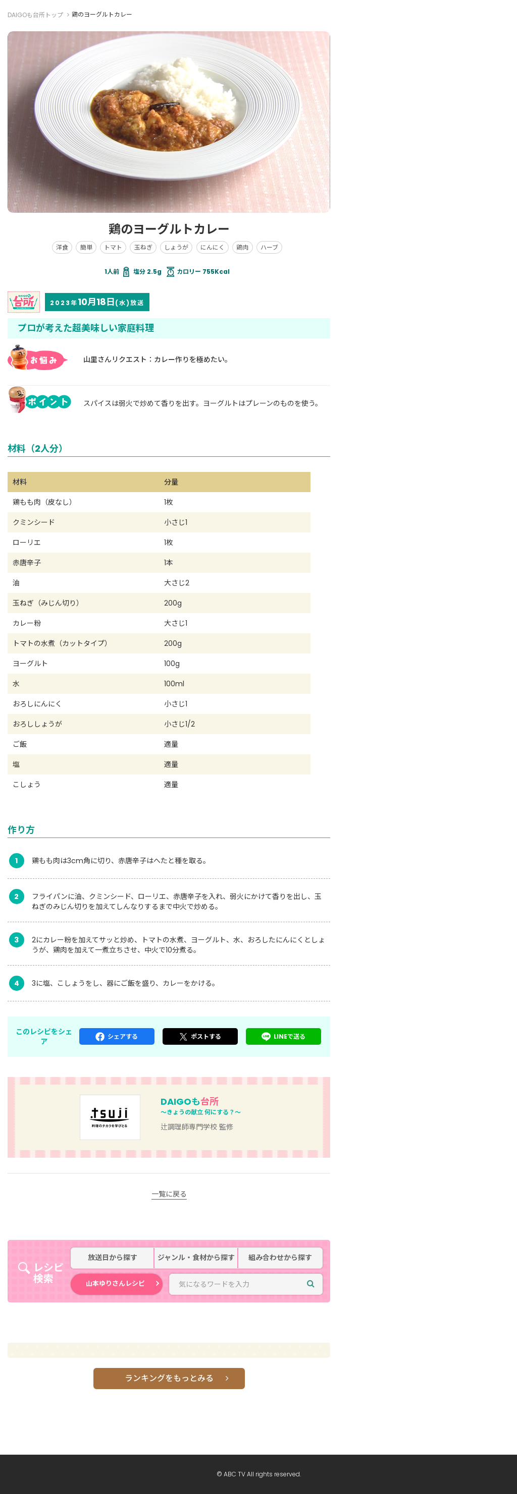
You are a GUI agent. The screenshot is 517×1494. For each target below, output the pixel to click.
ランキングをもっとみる (169, 1378)
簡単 (86, 247)
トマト (113, 247)
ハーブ (269, 247)
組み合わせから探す (280, 1257)
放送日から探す (112, 1257)
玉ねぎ (143, 247)
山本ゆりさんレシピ (115, 1283)
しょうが (176, 247)
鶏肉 (242, 247)
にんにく (212, 247)
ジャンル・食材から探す (196, 1257)
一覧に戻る (169, 1194)
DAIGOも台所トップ (35, 15)
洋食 (62, 247)
